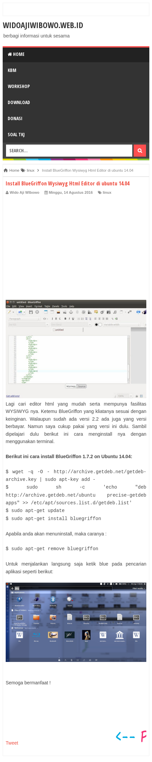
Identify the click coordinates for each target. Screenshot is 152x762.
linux (107, 192)
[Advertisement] (76, 245)
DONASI (15, 118)
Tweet (12, 743)
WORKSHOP (19, 86)
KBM (12, 70)
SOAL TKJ (16, 134)
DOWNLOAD (19, 102)
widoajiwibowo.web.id (43, 24)
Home (16, 54)
